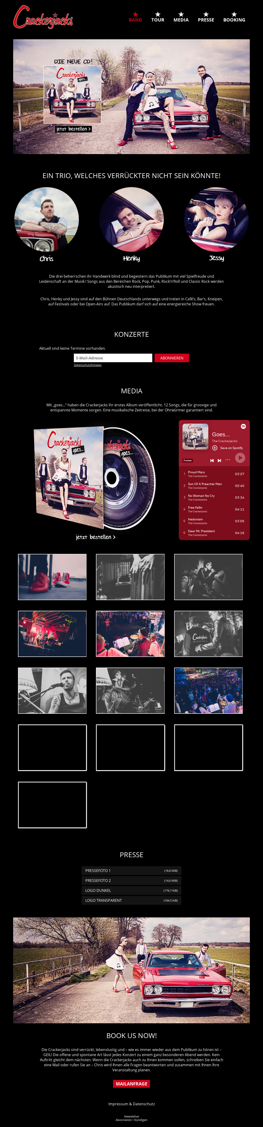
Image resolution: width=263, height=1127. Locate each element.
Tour (157, 20)
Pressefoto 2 (131, 880)
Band (135, 20)
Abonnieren (124, 1120)
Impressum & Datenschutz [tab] (131, 1103)
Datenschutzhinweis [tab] (88, 365)
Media (181, 20)
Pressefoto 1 (131, 870)
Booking (234, 20)
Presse (206, 20)
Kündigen (140, 1120)
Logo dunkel (131, 890)
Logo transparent (131, 900)
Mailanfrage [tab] (131, 1084)
